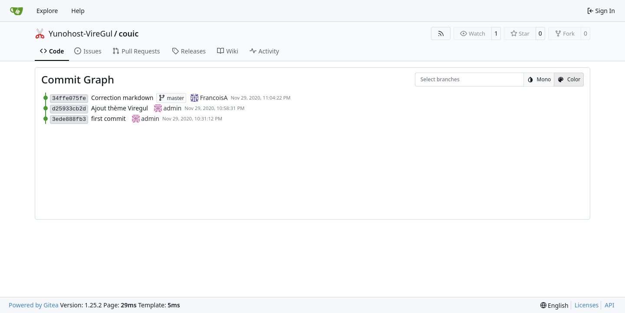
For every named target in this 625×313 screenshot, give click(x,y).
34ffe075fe (69, 98)
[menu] (554, 305)
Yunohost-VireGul (80, 33)
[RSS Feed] (441, 33)
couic (128, 33)
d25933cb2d (69, 109)
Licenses (587, 305)
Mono (539, 79)
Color (568, 79)
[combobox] (426, 80)
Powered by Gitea (34, 305)
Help (78, 11)
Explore (47, 11)
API (609, 305)
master (171, 98)
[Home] (16, 11)
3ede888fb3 (69, 119)
